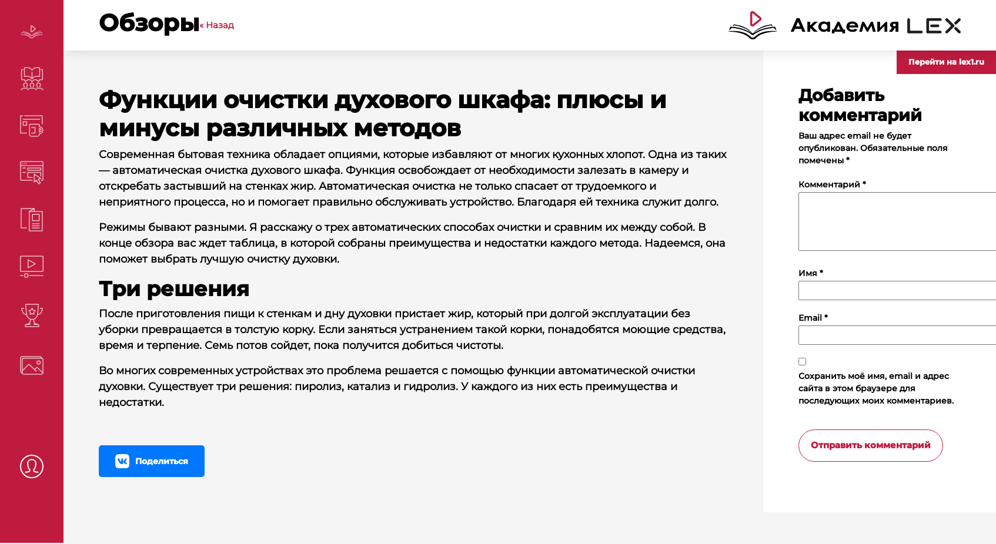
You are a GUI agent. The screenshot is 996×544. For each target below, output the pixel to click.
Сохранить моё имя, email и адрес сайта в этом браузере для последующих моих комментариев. (876, 388)
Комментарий (832, 184)
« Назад (216, 25)
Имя (810, 273)
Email (813, 318)
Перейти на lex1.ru (946, 61)
